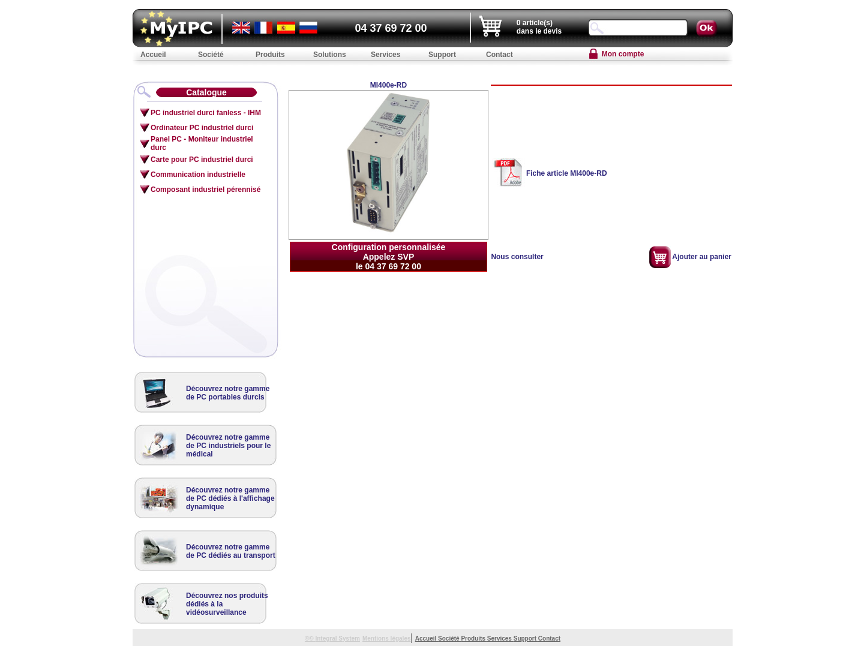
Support (526, 638)
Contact (549, 638)
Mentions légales (386, 638)
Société (449, 638)
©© (310, 638)
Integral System (337, 638)
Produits (474, 638)
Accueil (426, 638)
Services (500, 638)
